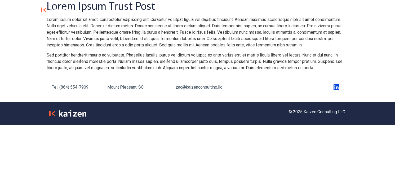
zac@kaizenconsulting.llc (199, 87)
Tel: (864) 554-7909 (70, 87)
